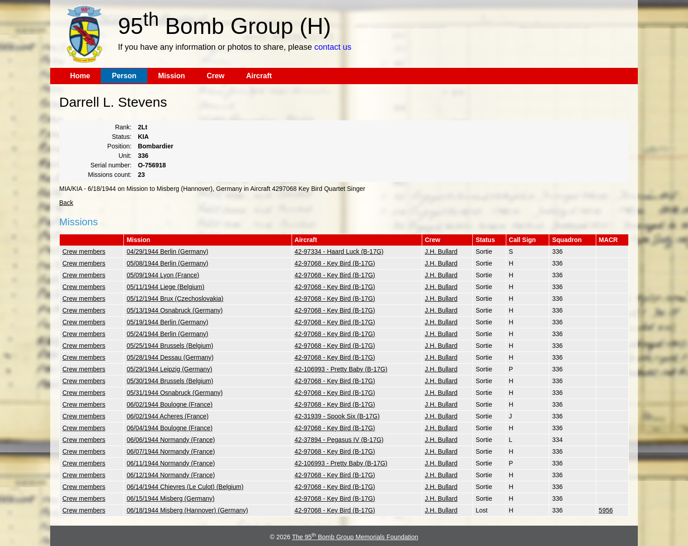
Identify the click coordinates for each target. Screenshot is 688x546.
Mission (171, 76)
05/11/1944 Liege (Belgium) (165, 286)
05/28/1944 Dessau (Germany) (170, 357)
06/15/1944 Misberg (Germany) (171, 498)
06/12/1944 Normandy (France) (171, 475)
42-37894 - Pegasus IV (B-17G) (339, 439)
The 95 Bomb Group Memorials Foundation (355, 537)
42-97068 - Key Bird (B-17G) (335, 263)
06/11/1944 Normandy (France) (171, 463)
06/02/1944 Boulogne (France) (169, 404)
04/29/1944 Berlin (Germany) (167, 251)
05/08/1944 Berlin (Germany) (167, 263)
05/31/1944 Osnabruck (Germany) (174, 392)
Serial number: (111, 165)
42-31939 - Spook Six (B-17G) (337, 416)
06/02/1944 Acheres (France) (167, 416)
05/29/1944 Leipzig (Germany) (169, 369)
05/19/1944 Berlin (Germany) (167, 322)
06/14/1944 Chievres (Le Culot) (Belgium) (185, 486)
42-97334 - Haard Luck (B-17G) (339, 251)
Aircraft (259, 76)
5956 (606, 510)
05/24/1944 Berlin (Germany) (167, 333)
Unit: (125, 155)
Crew (215, 76)
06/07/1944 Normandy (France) (171, 451)
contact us (332, 47)
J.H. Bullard (441, 251)
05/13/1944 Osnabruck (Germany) (174, 310)
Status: (122, 136)
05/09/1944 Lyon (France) (163, 275)
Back (66, 202)
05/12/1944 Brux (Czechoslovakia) (175, 298)
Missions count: (110, 174)
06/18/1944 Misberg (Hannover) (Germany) (187, 510)
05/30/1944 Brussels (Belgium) (170, 381)
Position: (119, 146)
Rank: (123, 127)
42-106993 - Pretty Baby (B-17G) (341, 369)
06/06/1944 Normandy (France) (171, 439)
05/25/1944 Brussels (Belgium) (170, 345)
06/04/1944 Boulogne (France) (169, 428)
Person (124, 76)
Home (80, 76)
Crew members (83, 251)
